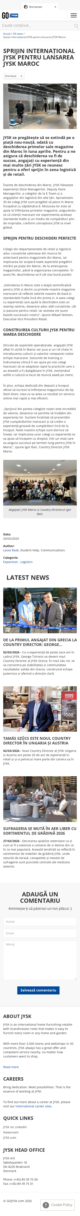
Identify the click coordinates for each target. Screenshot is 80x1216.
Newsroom (11, 1132)
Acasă (6, 33)
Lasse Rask (11, 550)
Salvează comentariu (38, 990)
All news (18, 33)
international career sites (34, 1106)
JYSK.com (9, 1138)
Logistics (26, 562)
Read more (11, 1067)
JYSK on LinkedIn (15, 1127)
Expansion (10, 562)
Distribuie (13, 76)
